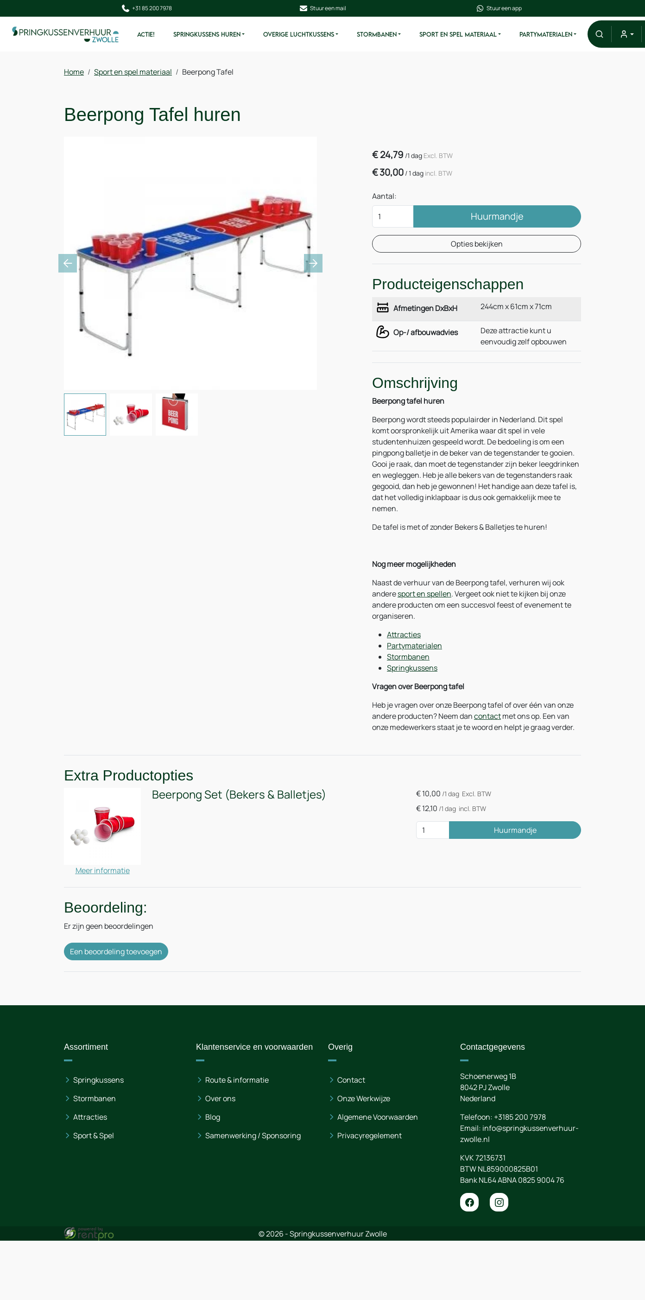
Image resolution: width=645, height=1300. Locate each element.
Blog (212, 1117)
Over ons (220, 1098)
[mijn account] (626, 34)
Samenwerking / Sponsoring (253, 1135)
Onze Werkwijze (363, 1098)
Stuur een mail (322, 8)
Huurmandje (497, 216)
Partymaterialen (545, 34)
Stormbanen (377, 34)
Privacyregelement (369, 1135)
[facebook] (469, 1202)
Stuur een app (498, 8)
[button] (599, 34)
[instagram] (499, 1202)
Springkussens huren (206, 34)
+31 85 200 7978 (146, 8)
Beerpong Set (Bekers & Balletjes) (239, 794)
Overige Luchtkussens (298, 34)
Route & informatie (237, 1080)
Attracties (404, 634)
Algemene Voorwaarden (377, 1117)
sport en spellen (424, 594)
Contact (351, 1080)
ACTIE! (146, 34)
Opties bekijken (476, 244)
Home (74, 72)
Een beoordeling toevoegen (116, 951)
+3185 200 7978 (520, 1117)
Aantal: (384, 196)
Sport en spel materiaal (458, 34)
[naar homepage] (66, 34)
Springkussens (412, 668)
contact (487, 716)
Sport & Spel (93, 1135)
